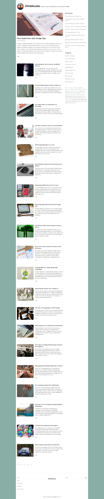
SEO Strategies (69, 76)
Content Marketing (69, 58)
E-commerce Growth (70, 64)
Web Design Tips (21, 40)
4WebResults (32, 6)
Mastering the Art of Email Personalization (49, 325)
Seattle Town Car (74, 91)
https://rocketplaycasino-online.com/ (74, 89)
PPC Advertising (69, 73)
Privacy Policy (20, 489)
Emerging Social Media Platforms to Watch (48, 366)
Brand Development (70, 56)
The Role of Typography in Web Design (47, 308)
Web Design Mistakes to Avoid (44, 145)
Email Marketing (69, 67)
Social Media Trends (70, 79)
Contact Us (19, 483)
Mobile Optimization (70, 70)
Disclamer (19, 486)
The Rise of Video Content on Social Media (48, 125)
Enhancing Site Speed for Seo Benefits (47, 444)
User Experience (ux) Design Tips (31, 38)
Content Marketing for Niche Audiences (48, 85)
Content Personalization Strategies (46, 425)
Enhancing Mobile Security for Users (47, 185)
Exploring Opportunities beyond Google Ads (76, 42)
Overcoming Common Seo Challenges (47, 385)
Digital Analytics (69, 61)
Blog (18, 480)
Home (18, 477)
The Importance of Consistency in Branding (75, 26)
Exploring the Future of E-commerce (46, 288)
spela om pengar (69, 87)
